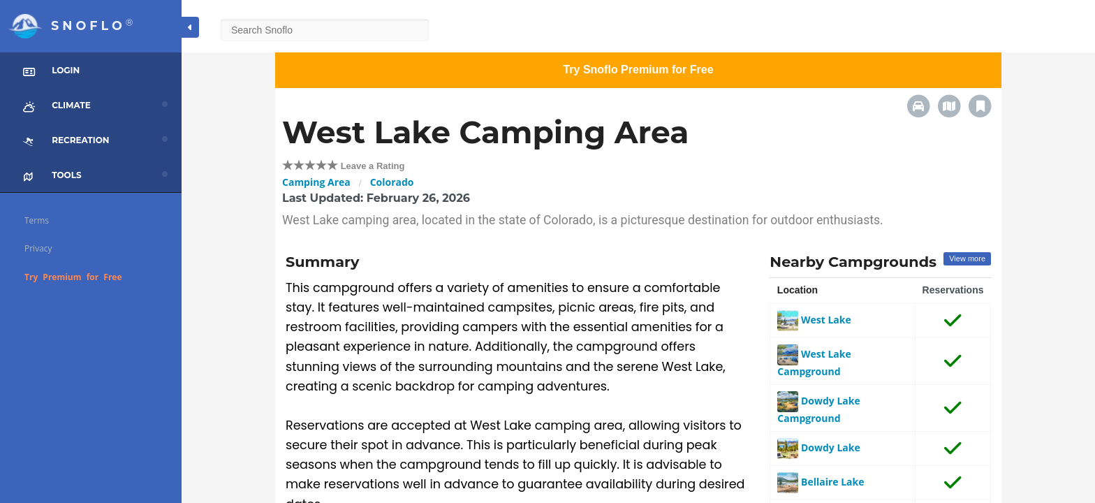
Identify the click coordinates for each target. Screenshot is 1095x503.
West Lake (814, 319)
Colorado (392, 182)
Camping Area (316, 182)
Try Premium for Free (73, 277)
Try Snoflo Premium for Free (638, 69)
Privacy (38, 248)
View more (967, 258)
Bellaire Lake (820, 481)
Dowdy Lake (818, 447)
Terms (36, 220)
